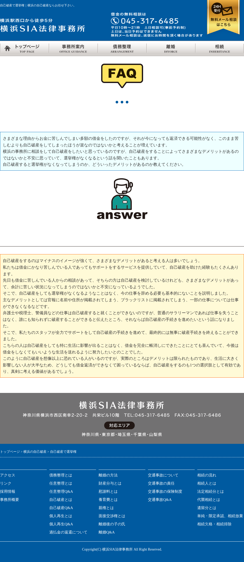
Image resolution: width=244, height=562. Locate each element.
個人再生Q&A (61, 524)
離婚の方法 (108, 475)
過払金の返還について (68, 532)
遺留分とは (206, 508)
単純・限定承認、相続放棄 (220, 516)
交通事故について (163, 475)
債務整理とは (60, 475)
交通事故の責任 (161, 483)
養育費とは (108, 500)
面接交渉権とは (112, 516)
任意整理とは (60, 483)
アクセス (7, 475)
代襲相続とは (208, 500)
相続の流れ (206, 475)
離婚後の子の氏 (112, 524)
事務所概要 (9, 500)
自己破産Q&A (61, 508)
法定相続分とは (210, 491)
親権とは (106, 508)
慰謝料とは (108, 491)
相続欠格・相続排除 (214, 524)
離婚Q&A (107, 532)
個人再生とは (60, 516)
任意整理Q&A (61, 491)
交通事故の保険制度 (165, 491)
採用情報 (7, 491)
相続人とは (206, 483)
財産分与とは (110, 483)
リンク (5, 483)
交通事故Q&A (160, 500)
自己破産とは (60, 500)
